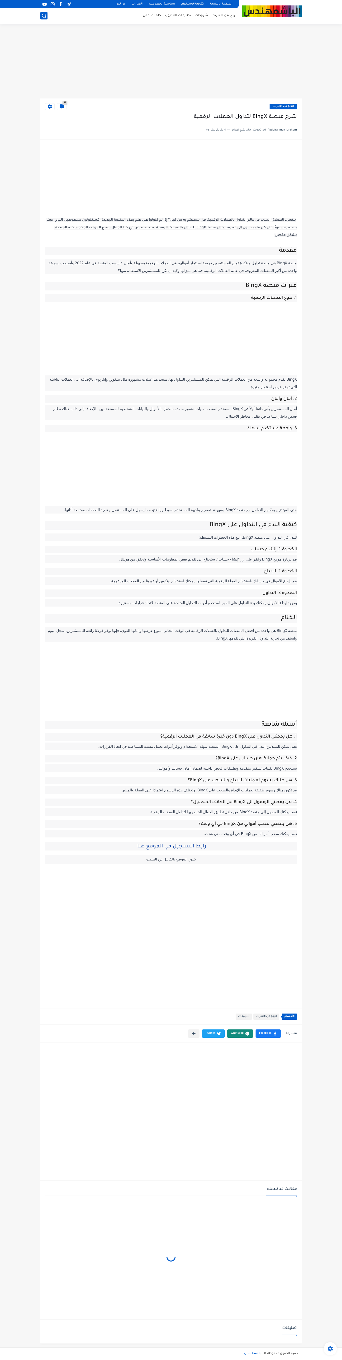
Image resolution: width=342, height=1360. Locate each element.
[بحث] (44, 15)
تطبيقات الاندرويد (177, 15)
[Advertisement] (171, 61)
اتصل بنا (137, 4)
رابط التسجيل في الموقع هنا (171, 847)
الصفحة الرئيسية (221, 4)
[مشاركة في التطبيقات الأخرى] (194, 1033)
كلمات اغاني (152, 15)
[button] (268, 1033)
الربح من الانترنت (225, 15)
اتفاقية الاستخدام (192, 4)
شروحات (201, 15)
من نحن (120, 4)
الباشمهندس (253, 1353)
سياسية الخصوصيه (162, 4)
